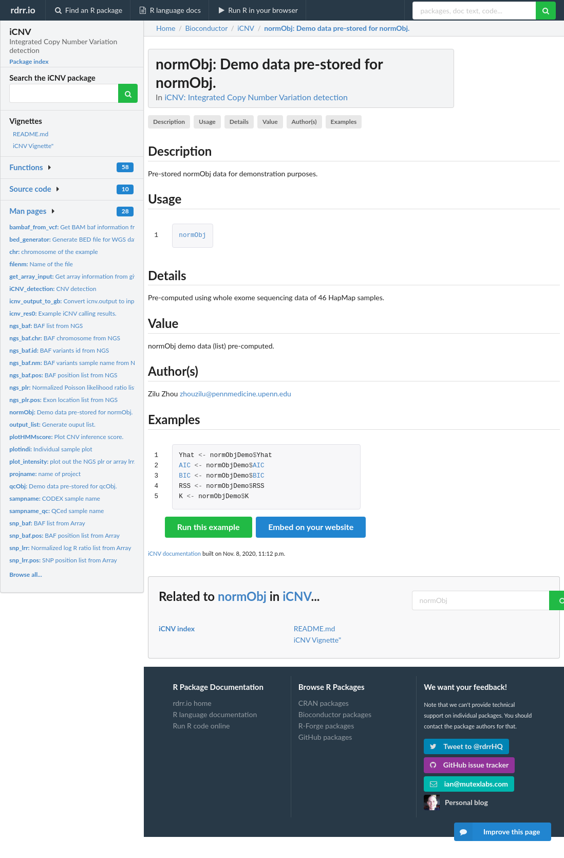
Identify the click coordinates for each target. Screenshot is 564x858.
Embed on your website (310, 527)
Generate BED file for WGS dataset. (79, 239)
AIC (185, 466)
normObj (192, 235)
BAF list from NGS (46, 326)
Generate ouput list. (52, 424)
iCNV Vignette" (33, 146)
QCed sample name (56, 511)
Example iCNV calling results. (63, 313)
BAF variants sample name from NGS (76, 363)
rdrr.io (22, 9)
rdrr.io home (192, 703)
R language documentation (215, 714)
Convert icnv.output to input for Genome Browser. (104, 301)
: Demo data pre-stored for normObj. (336, 28)
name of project (45, 474)
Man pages (27, 210)
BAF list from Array (47, 523)
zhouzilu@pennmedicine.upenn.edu (235, 393)
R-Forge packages (326, 725)
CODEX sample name (54, 498)
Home (165, 28)
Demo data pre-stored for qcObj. (63, 486)
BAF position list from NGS (63, 375)
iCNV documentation (174, 553)
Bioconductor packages (334, 714)
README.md (30, 134)
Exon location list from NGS (63, 400)
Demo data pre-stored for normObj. (71, 412)
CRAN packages (323, 703)
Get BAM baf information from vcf (81, 227)
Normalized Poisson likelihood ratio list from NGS (87, 387)
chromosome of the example (53, 251)
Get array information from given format (86, 276)
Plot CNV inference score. (66, 437)
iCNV (297, 596)
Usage (207, 121)
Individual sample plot (50, 449)
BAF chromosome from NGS (64, 338)
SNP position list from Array (63, 560)
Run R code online (201, 725)
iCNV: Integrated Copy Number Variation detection (256, 97)
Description (169, 121)
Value (270, 121)
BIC (185, 476)
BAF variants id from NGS (59, 350)
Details (239, 121)
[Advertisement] (483, 203)
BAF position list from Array (64, 535)
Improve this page (497, 832)
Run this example (208, 527)
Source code (30, 188)
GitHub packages (325, 737)
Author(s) (304, 121)
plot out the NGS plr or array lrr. (72, 461)
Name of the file (41, 264)
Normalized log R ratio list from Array (70, 548)
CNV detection (52, 289)
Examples (344, 121)
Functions (26, 167)
